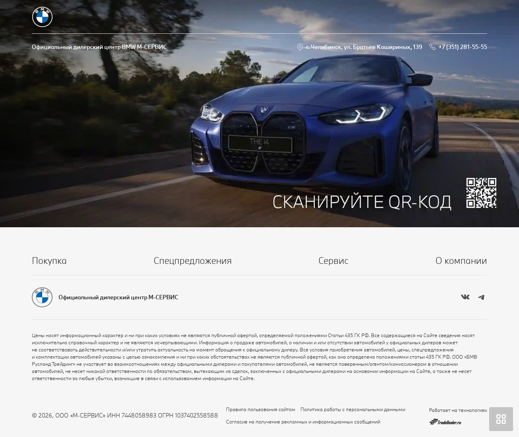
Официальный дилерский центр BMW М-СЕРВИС (99, 47)
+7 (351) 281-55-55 (462, 47)
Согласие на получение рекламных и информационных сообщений (303, 421)
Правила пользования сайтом (260, 409)
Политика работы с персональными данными (352, 409)
